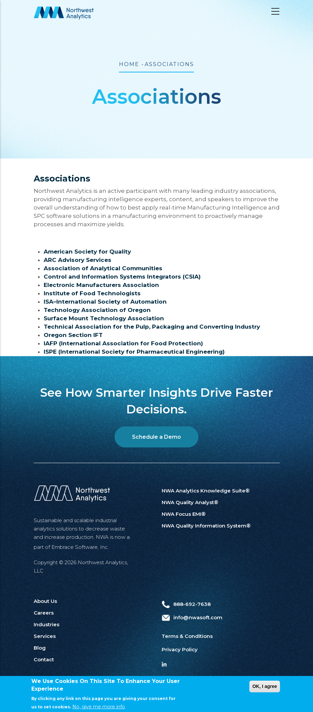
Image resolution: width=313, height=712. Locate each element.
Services (45, 636)
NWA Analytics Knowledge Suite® (206, 490)
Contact (44, 659)
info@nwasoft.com (192, 617)
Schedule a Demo (156, 437)
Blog (40, 648)
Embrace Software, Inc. (80, 547)
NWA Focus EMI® (184, 514)
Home (129, 64)
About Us (45, 601)
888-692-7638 (186, 604)
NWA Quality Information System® (206, 525)
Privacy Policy (180, 649)
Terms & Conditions (187, 636)
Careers (44, 613)
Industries (46, 624)
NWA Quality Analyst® (190, 502)
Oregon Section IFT (73, 335)
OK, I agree (264, 691)
